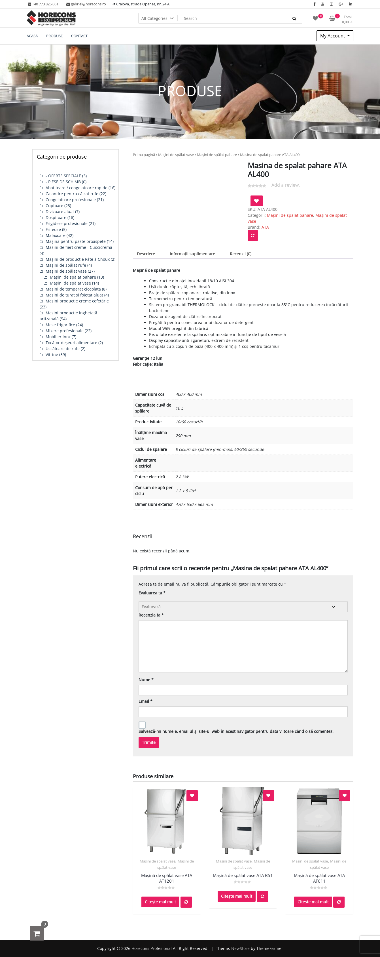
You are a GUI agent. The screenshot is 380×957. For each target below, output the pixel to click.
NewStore (240, 948)
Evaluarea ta (152, 593)
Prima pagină (144, 154)
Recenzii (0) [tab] (240, 253)
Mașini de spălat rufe (66, 265)
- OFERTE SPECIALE (63, 175)
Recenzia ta (151, 615)
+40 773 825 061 (43, 4)
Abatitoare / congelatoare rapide (76, 187)
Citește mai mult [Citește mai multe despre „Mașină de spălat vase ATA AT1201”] (160, 902)
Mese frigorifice (60, 324)
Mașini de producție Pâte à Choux (78, 259)
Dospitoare (56, 217)
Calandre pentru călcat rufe (72, 193)
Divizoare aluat (60, 211)
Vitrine (52, 354)
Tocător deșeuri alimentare (71, 342)
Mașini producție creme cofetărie (77, 301)
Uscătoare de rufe (63, 348)
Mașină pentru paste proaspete (76, 241)
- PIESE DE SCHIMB (63, 181)
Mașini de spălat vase (176, 154)
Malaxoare (55, 235)
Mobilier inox (58, 336)
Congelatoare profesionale (71, 199)
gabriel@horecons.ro (86, 4)
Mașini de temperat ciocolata (73, 289)
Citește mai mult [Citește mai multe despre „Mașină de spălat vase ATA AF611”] (313, 902)
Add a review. (285, 185)
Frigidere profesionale (67, 223)
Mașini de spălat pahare (217, 154)
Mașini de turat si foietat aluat (74, 295)
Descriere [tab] (146, 253)
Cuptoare (54, 205)
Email (145, 701)
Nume (146, 679)
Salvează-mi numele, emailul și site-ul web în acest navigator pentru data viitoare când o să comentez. (236, 731)
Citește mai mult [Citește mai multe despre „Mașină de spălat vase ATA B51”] (236, 896)
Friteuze (53, 229)
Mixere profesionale (65, 330)
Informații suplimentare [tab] (192, 253)
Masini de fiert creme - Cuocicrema (79, 247)
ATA (265, 227)
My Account (333, 36)
